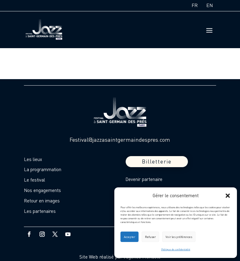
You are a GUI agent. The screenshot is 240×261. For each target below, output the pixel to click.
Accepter (129, 237)
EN (209, 5)
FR (195, 5)
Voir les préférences (179, 237)
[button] (228, 196)
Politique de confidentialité (175, 249)
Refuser (150, 237)
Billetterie (157, 161)
